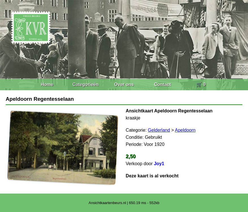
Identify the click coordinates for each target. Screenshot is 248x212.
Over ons (124, 84)
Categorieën (85, 84)
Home (47, 84)
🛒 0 (201, 84)
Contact (162, 84)
